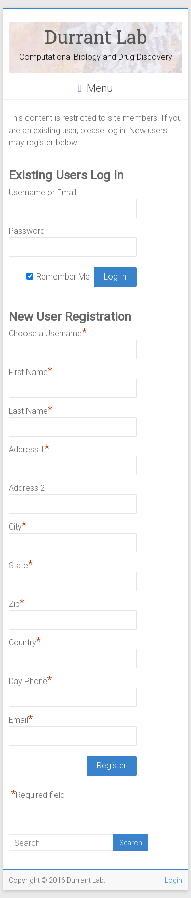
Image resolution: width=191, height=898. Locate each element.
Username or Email (42, 192)
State (21, 564)
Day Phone (30, 680)
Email (21, 719)
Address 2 (27, 488)
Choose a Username (48, 332)
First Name (30, 371)
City (17, 525)
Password (27, 231)
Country (25, 641)
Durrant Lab (96, 36)
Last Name (30, 410)
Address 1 (29, 448)
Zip (16, 603)
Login (173, 880)
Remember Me (63, 277)
